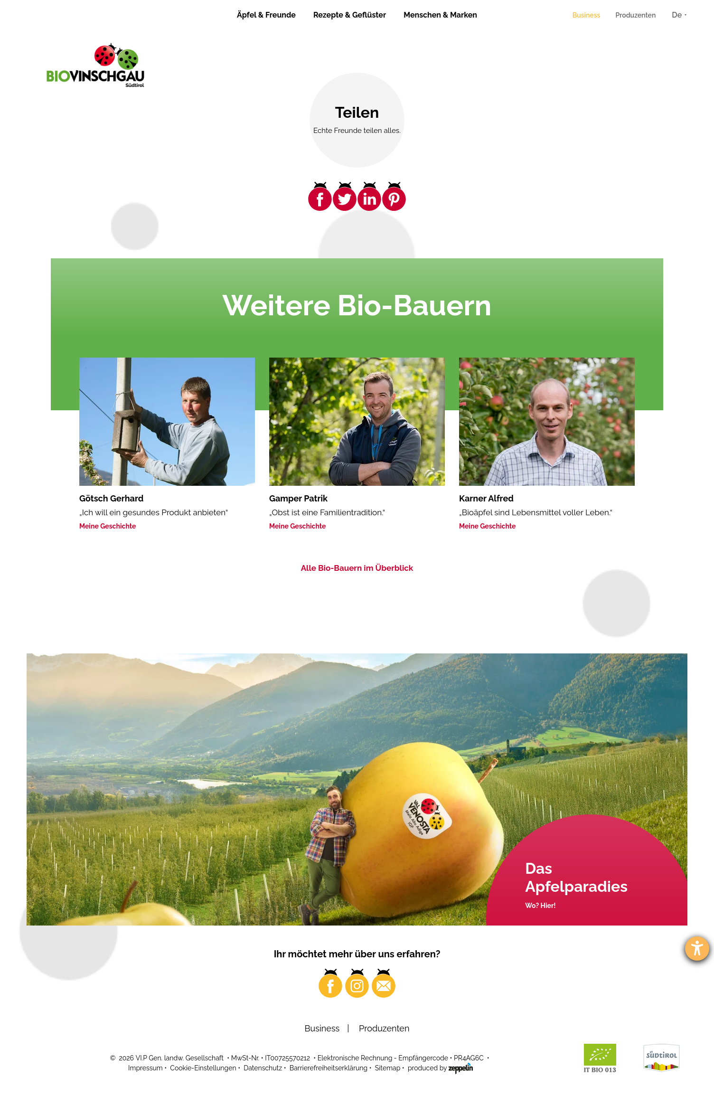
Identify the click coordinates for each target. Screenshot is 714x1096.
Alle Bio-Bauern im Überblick (357, 568)
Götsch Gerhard (111, 498)
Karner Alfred (486, 498)
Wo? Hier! (540, 905)
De (677, 14)
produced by (440, 1067)
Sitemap (387, 1068)
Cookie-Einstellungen (203, 1068)
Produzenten (635, 15)
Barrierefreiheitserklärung (328, 1068)
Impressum (145, 1068)
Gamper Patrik (298, 498)
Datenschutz (263, 1068)
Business (587, 15)
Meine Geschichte (107, 526)
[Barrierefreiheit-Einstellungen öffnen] (697, 948)
